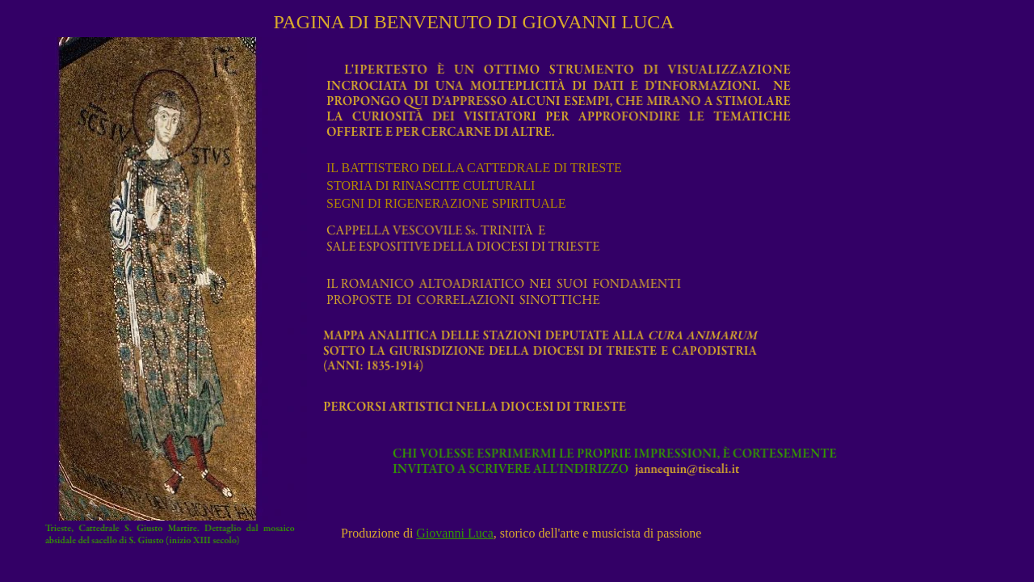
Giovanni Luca (455, 533)
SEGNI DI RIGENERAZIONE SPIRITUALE (447, 203)
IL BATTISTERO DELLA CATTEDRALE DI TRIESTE (475, 168)
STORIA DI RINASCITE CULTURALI (432, 185)
